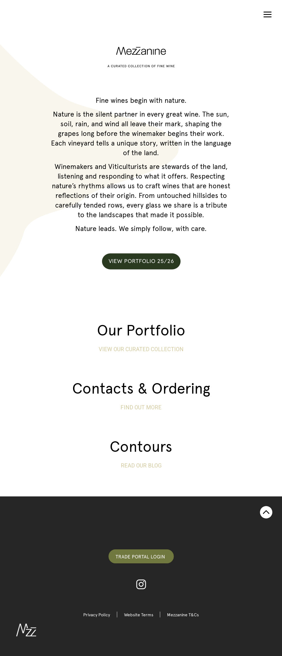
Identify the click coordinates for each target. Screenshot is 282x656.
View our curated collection (141, 349)
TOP (266, 512)
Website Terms (138, 614)
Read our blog (141, 465)
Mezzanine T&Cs (183, 614)
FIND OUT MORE (141, 407)
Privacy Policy (96, 614)
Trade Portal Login (141, 556)
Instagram (141, 584)
